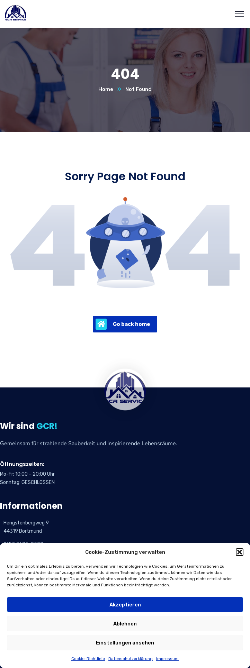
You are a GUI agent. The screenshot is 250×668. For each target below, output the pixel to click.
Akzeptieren (125, 605)
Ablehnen (125, 624)
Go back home (123, 324)
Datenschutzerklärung (130, 658)
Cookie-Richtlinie (88, 658)
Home (105, 89)
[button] (239, 552)
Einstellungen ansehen (125, 643)
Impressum (167, 658)
